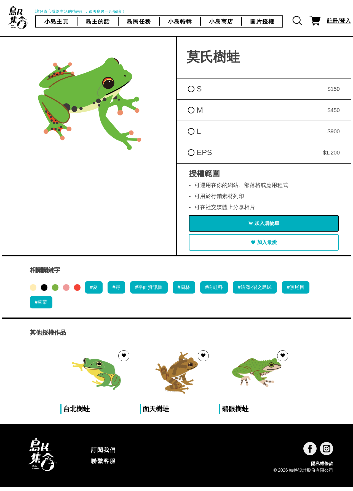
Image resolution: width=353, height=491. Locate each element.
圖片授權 (262, 21)
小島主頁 (56, 21)
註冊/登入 (339, 21)
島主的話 (98, 21)
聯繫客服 (103, 465)
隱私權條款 (322, 467)
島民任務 (139, 21)
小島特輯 (180, 21)
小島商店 (221, 21)
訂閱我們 (103, 454)
